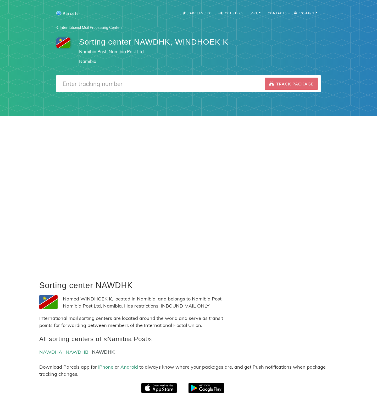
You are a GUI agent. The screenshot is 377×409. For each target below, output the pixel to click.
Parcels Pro (197, 13)
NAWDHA (50, 352)
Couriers (231, 13)
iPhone (105, 367)
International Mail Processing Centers (89, 27)
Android (129, 367)
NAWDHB (77, 352)
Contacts (277, 13)
